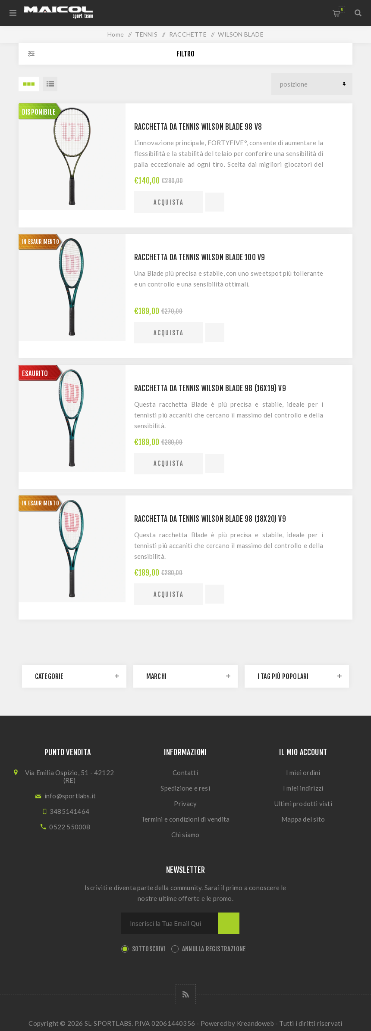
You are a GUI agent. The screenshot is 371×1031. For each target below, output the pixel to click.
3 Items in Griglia (29, 84)
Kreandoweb (255, 1023)
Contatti (185, 772)
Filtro (185, 54)
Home (115, 34)
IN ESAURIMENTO (40, 241)
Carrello (342, 9)
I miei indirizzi (303, 788)
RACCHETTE (188, 34)
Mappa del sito (303, 819)
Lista (50, 84)
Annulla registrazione (213, 949)
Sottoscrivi (149, 949)
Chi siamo (185, 834)
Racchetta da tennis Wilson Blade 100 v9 (199, 257)
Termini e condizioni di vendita (185, 819)
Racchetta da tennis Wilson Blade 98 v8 (198, 126)
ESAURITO (35, 373)
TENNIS (146, 34)
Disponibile (39, 112)
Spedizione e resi (185, 788)
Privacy (185, 803)
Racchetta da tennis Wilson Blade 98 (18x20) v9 (210, 518)
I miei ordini (303, 772)
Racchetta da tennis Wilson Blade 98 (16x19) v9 (210, 388)
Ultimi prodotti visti (303, 803)
